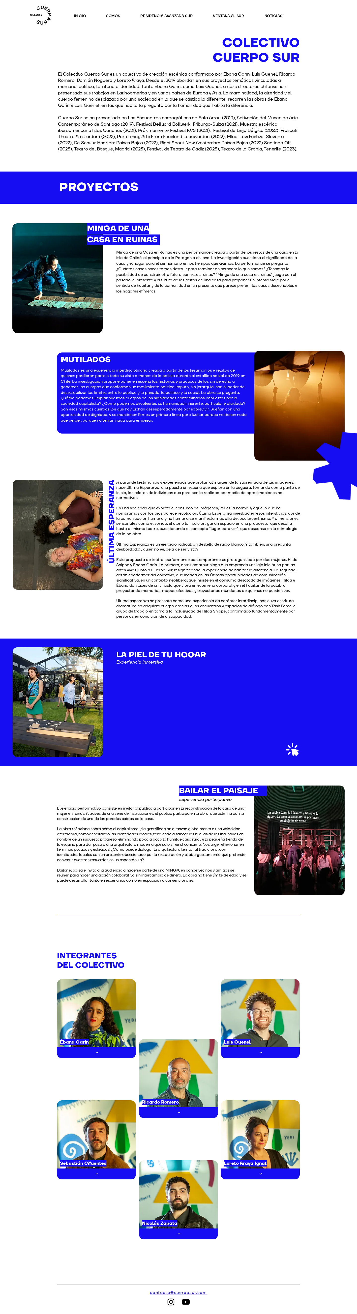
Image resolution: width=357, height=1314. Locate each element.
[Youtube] (185, 1302)
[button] (174, 16)
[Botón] (96, 1052)
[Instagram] (171, 1302)
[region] (206, 702)
